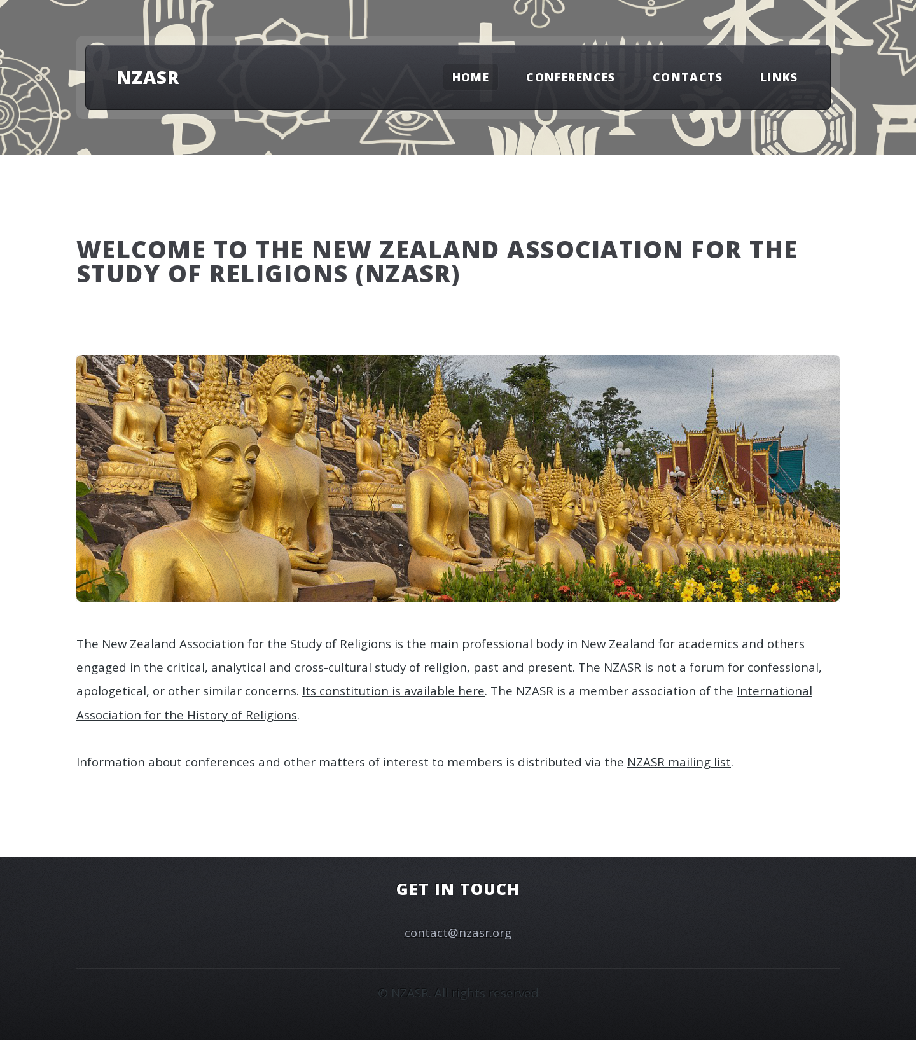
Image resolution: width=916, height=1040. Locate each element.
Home (470, 77)
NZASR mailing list (679, 762)
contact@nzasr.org (458, 932)
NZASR (148, 77)
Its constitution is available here (393, 690)
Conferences (571, 77)
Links (779, 77)
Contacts (688, 77)
